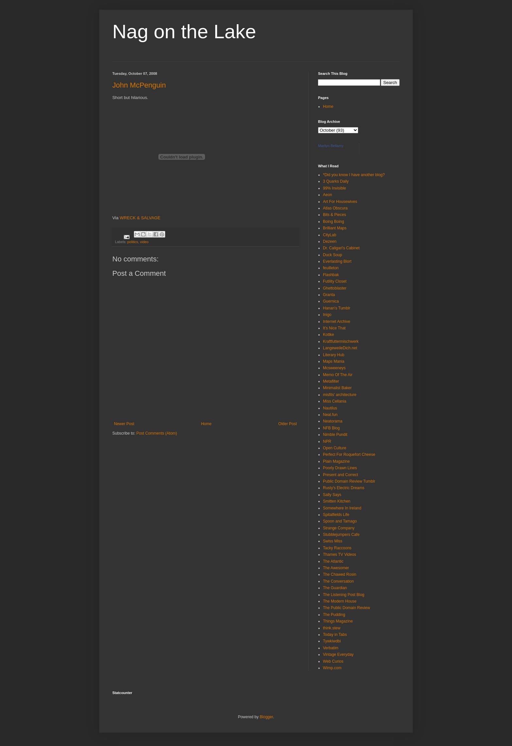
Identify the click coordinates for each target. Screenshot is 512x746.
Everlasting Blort (337, 261)
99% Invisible (334, 188)
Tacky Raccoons (337, 548)
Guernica (331, 301)
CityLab (329, 235)
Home (206, 424)
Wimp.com (332, 668)
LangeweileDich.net (340, 348)
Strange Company (339, 528)
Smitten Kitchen (336, 501)
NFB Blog (331, 428)
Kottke (328, 334)
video (144, 242)
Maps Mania (333, 361)
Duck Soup (332, 255)
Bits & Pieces (334, 214)
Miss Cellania (334, 401)
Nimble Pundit (335, 434)
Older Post (287, 424)
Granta (329, 294)
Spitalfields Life (336, 514)
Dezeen (329, 241)
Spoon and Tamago (340, 521)
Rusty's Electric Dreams (343, 488)
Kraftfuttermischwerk (341, 341)
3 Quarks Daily (336, 181)
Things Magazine (338, 621)
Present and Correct (340, 474)
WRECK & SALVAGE (140, 217)
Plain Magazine (336, 461)
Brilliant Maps (334, 228)
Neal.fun (330, 414)
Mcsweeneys (334, 368)
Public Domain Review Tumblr (349, 481)
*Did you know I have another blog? (354, 175)
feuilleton (331, 268)
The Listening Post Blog (343, 594)
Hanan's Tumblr (336, 308)
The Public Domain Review (346, 607)
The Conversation (338, 581)
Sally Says (332, 494)
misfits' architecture (339, 394)
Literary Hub (333, 355)
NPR (327, 441)
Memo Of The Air (337, 375)
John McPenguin (139, 85)
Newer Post (124, 424)
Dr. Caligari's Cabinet (341, 248)
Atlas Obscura (335, 208)
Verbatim (330, 648)
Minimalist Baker (337, 388)
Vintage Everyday (338, 654)
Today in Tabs (335, 634)
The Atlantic (333, 561)
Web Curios (333, 661)
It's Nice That (334, 328)
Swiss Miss (332, 541)
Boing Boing (333, 221)
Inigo (327, 314)
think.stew (331, 628)
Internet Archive (336, 321)
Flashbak (331, 275)
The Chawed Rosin (339, 574)
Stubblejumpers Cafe (341, 534)
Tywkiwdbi (332, 641)
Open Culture (334, 448)
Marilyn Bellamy (331, 146)
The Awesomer (336, 568)
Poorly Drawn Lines (340, 468)
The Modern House (340, 601)
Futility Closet (334, 281)
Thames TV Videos (339, 554)
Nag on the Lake (184, 31)
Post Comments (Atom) (156, 433)
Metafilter (331, 381)
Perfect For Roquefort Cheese (349, 454)
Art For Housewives (340, 201)
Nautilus (330, 408)
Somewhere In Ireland (342, 508)
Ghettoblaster (334, 288)
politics (132, 242)
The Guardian (335, 588)
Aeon (327, 194)
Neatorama (332, 421)
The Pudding (334, 614)
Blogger (266, 717)
